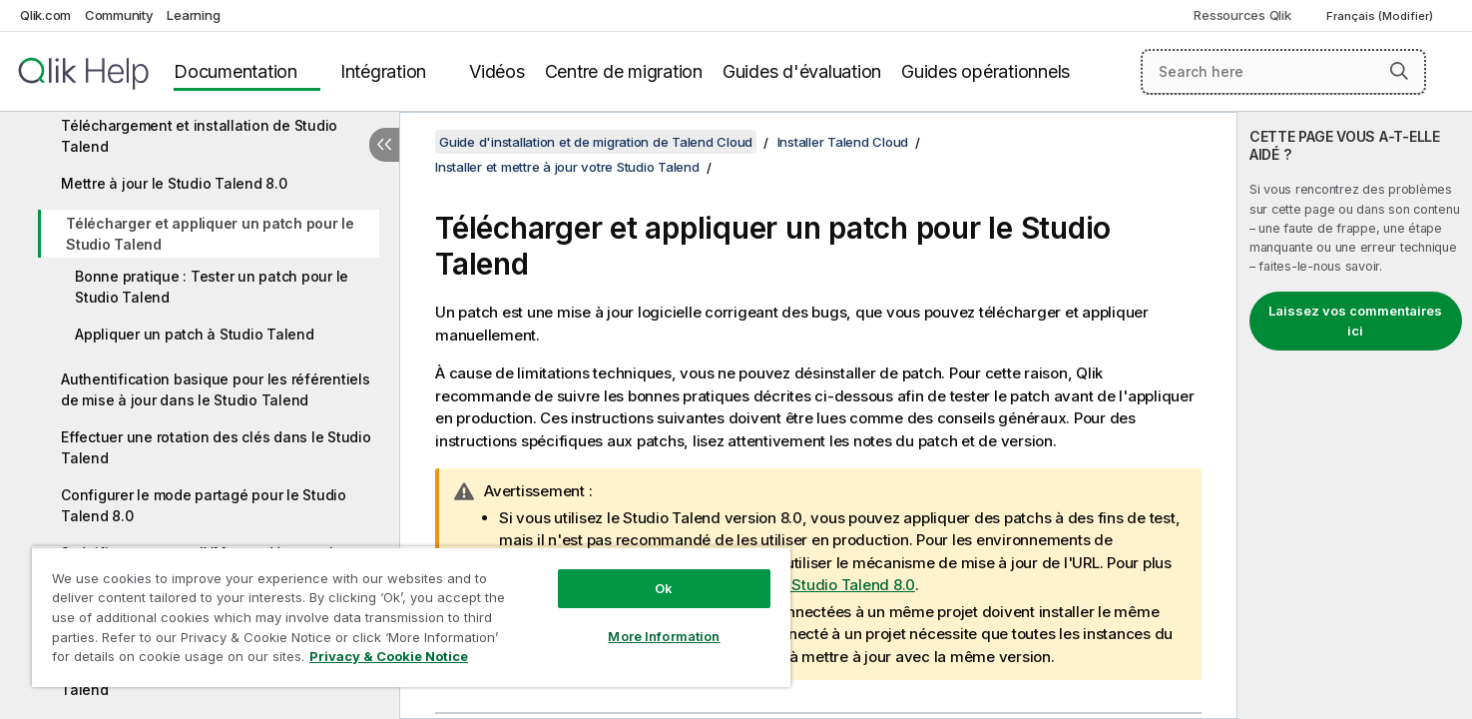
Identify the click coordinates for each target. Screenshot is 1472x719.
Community (119, 15)
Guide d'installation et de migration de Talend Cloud (595, 142)
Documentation (235, 71)
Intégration (383, 71)
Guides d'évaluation (802, 71)
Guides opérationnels (985, 71)
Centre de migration (624, 71)
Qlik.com (45, 15)
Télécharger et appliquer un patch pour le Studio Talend (210, 234)
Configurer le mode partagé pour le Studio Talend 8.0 (203, 505)
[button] (1399, 71)
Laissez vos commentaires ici (1355, 321)
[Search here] (1283, 72)
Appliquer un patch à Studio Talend (194, 334)
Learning (193, 15)
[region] (411, 616)
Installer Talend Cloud (843, 142)
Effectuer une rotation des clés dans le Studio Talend (216, 447)
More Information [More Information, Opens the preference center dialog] (664, 636)
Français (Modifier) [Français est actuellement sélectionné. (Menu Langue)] (1381, 16)
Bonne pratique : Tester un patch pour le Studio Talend (211, 287)
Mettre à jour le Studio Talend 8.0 (174, 183)
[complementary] (1354, 415)
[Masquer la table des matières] (384, 145)
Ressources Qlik (1242, 15)
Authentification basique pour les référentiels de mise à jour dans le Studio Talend (215, 389)
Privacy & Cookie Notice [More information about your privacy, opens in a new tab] (388, 656)
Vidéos (497, 71)
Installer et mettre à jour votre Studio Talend (567, 167)
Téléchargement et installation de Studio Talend (199, 136)
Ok (664, 588)
